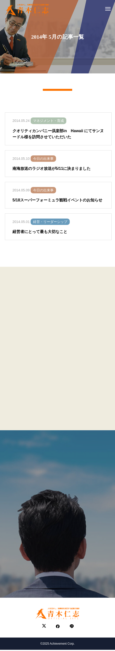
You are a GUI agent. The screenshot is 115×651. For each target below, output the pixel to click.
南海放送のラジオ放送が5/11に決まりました (51, 171)
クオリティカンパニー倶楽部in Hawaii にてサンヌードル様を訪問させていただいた (58, 136)
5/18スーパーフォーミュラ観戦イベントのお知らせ (57, 203)
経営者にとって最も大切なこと (39, 234)
